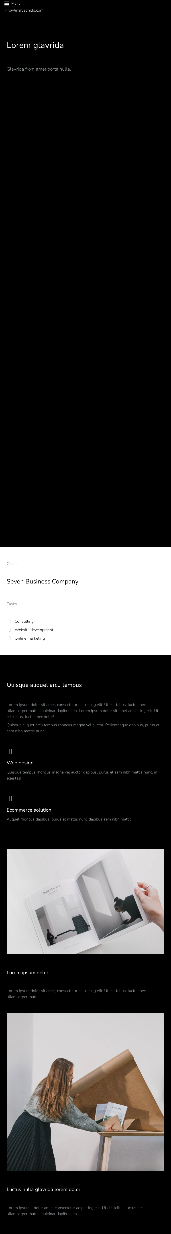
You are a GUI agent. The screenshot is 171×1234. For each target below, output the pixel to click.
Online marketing (30, 638)
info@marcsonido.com (23, 10)
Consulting (24, 621)
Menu (12, 3)
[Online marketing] (10, 638)
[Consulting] (10, 621)
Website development (34, 629)
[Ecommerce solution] (85, 808)
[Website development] (10, 630)
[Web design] (85, 764)
